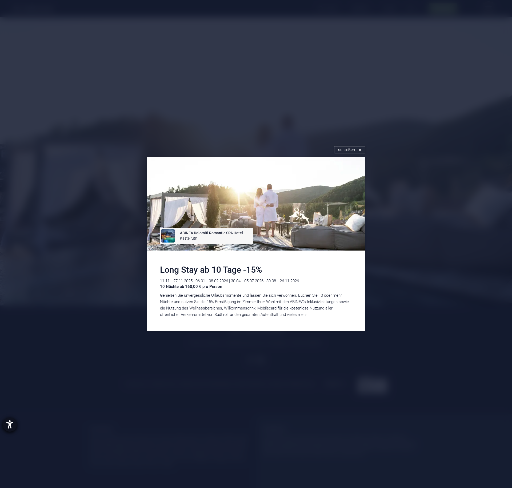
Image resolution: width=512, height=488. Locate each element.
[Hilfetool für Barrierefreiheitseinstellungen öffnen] (10, 425)
